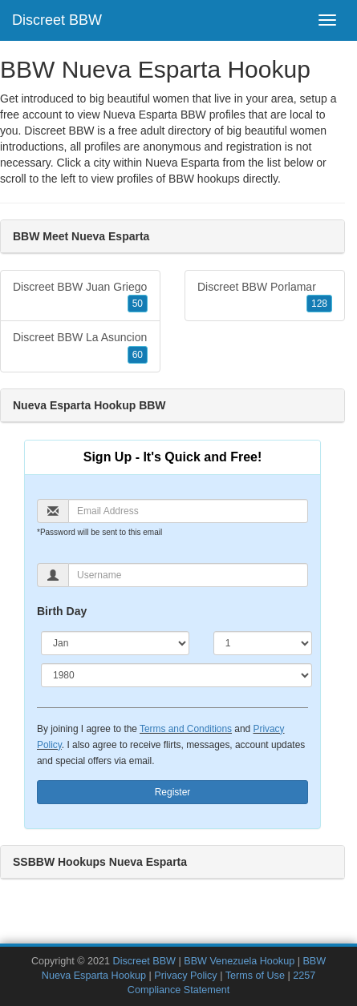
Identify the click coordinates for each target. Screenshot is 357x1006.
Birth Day (62, 611)
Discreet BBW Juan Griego (80, 296)
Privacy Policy (185, 975)
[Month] (115, 643)
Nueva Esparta (182, 162)
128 (319, 303)
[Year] (176, 675)
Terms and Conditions (186, 728)
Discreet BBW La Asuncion (80, 347)
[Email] (188, 511)
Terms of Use (255, 975)
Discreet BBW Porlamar (264, 296)
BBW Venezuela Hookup (239, 961)
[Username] (188, 575)
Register (173, 792)
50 (137, 303)
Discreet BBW (57, 20)
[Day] (262, 643)
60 (137, 354)
